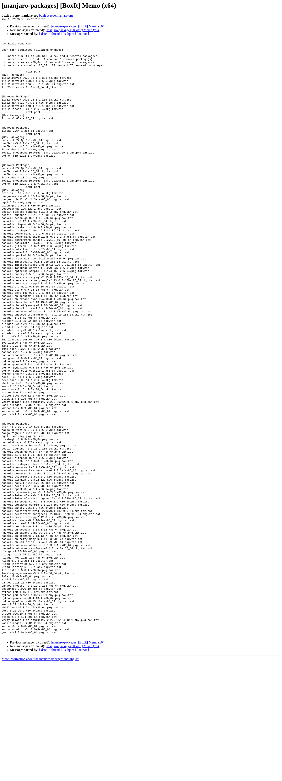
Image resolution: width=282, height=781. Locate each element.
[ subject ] (69, 34)
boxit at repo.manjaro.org (56, 15)
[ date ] (44, 34)
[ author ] (83, 34)
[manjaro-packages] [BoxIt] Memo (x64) (78, 26)
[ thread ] (55, 34)
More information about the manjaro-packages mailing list (40, 777)
